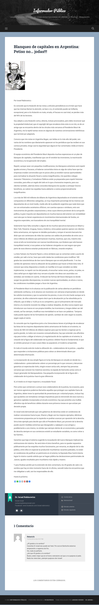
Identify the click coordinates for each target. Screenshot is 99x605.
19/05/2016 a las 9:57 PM (35, 539)
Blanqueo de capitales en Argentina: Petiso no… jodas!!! (48, 49)
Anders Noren (78, 600)
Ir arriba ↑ (89, 600)
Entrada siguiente (69, 510)
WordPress (49, 600)
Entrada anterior (69, 507)
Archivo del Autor (17, 511)
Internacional (68, 501)
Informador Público (49, 10)
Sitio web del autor (21, 511)
